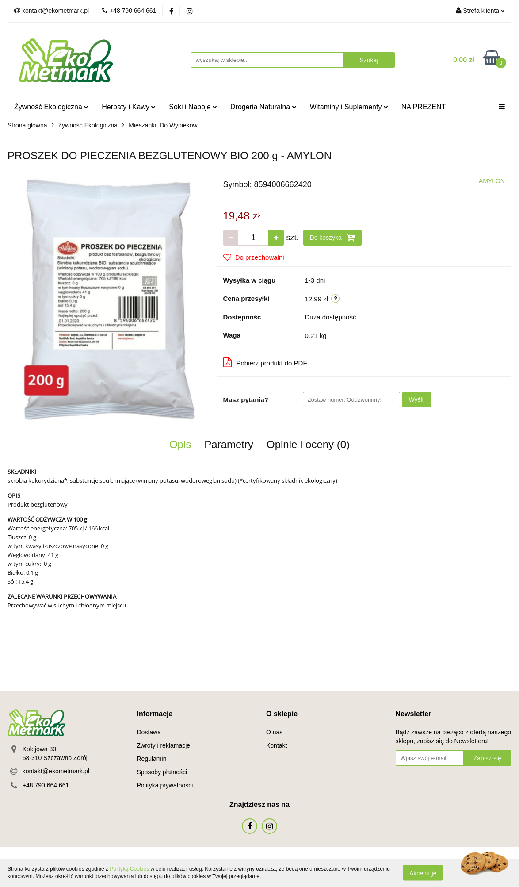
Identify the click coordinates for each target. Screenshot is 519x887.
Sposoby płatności (162, 772)
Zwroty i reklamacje (164, 745)
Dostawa (149, 732)
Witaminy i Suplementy (349, 107)
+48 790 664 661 (46, 785)
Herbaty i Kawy (129, 107)
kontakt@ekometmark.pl (56, 771)
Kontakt (276, 745)
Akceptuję (422, 872)
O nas (274, 732)
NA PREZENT (423, 107)
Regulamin (152, 758)
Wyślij (417, 399)
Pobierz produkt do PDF (265, 362)
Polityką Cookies (129, 869)
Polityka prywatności (165, 785)
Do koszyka (332, 237)
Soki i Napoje (193, 107)
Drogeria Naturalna (263, 107)
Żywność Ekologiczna (51, 107)
